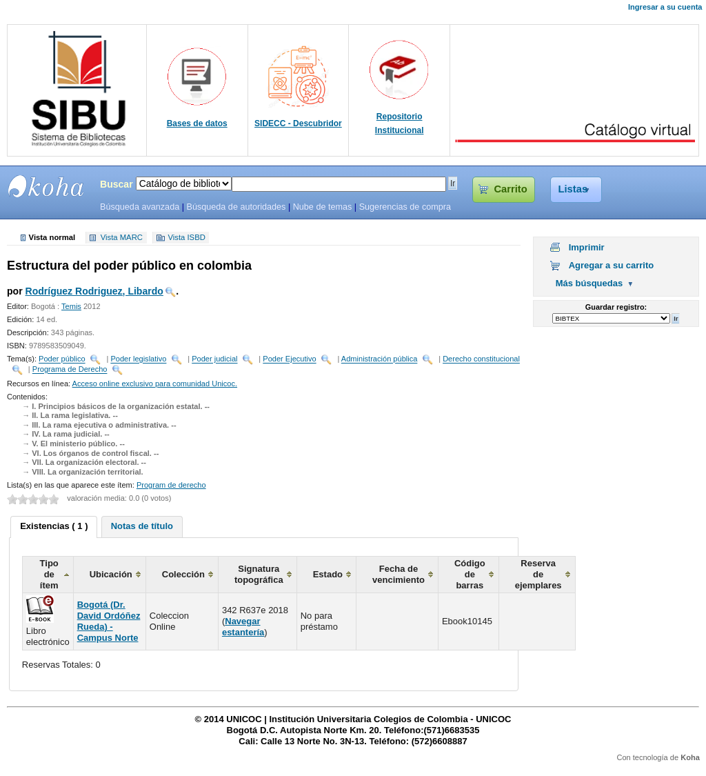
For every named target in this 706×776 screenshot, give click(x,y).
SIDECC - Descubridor (298, 123)
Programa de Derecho (70, 370)
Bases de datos (197, 123)
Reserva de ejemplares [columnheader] (538, 574)
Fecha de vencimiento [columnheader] (398, 574)
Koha (690, 757)
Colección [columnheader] (183, 574)
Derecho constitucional (481, 359)
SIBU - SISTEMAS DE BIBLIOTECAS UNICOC (46, 186)
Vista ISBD (186, 238)
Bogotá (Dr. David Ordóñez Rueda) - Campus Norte (109, 621)
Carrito (510, 189)
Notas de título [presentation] (142, 526)
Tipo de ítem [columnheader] (49, 574)
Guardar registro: (616, 307)
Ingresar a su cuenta (665, 7)
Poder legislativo (138, 359)
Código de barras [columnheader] (469, 574)
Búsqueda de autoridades (235, 207)
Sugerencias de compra (405, 207)
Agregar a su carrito (611, 265)
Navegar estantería (243, 626)
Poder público (62, 359)
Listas (573, 189)
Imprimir (587, 247)
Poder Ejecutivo (289, 359)
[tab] (53, 527)
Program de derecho (171, 485)
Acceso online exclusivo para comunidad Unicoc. (154, 383)
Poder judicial (214, 359)
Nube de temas (322, 207)
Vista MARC (122, 238)
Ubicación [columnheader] (111, 574)
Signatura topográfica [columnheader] (258, 574)
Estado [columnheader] (328, 574)
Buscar (116, 184)
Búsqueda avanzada (139, 207)
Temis (71, 306)
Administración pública (379, 359)
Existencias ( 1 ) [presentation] (54, 526)
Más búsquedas (589, 283)
